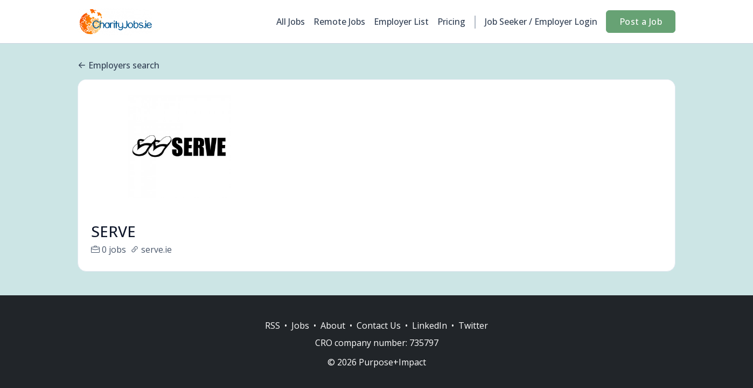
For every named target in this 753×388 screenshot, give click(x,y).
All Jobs (290, 21)
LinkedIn (429, 325)
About (332, 325)
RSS (272, 325)
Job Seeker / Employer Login (541, 21)
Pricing (451, 21)
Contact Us (379, 325)
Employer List (401, 21)
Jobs (300, 325)
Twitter (473, 325)
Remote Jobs (339, 21)
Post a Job (640, 21)
